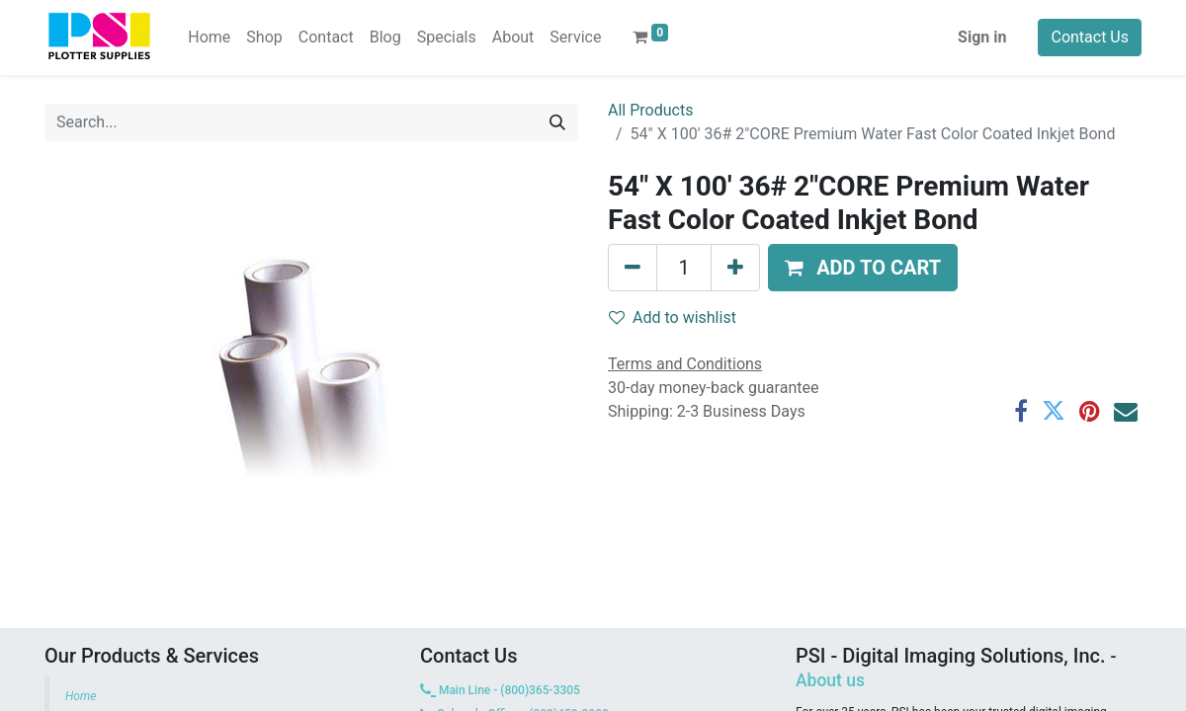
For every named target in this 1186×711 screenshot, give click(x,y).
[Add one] (735, 267)
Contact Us (1090, 37)
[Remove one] (632, 267)
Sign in (982, 37)
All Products (650, 110)
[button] (863, 267)
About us (830, 680)
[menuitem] (209, 37)
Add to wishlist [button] (672, 317)
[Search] (557, 122)
